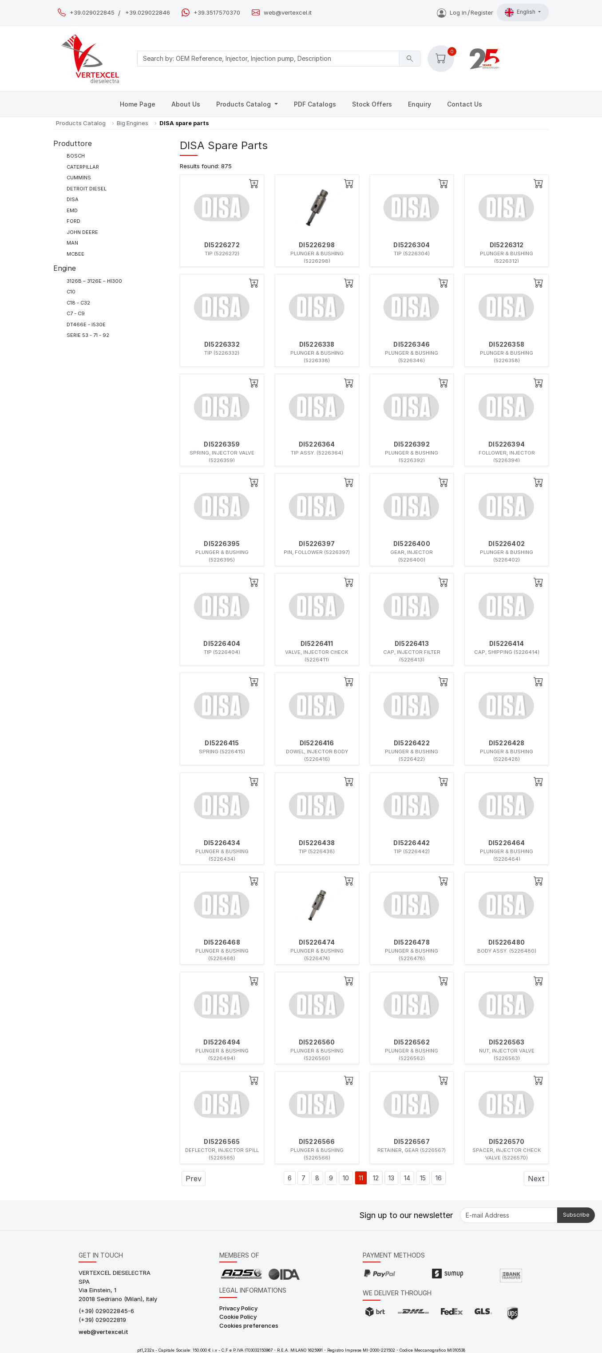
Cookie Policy (238, 1316)
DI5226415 (222, 743)
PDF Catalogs (315, 104)
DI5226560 (317, 1042)
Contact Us (464, 104)
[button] (441, 58)
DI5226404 (221, 643)
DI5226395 (222, 543)
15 (423, 1178)
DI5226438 (317, 843)
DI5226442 (411, 843)
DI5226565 (222, 1141)
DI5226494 (221, 1042)
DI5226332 (222, 344)
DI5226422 (412, 743)
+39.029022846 (147, 13)
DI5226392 (412, 444)
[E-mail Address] (509, 1215)
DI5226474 (317, 942)
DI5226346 (411, 344)
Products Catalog (244, 104)
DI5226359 (222, 444)
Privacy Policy (238, 1308)
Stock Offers (372, 104)
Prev (194, 1178)
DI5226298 (317, 245)
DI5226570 (507, 1141)
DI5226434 (222, 843)
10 (346, 1178)
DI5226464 (506, 843)
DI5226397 (317, 543)
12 (376, 1178)
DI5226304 (411, 245)
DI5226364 (317, 444)
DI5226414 (506, 643)
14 (407, 1178)
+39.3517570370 (217, 13)
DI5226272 (222, 245)
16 (439, 1178)
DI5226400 (411, 543)
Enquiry (419, 104)
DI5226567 (412, 1141)
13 (391, 1178)
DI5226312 (507, 245)
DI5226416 (317, 743)
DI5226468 (222, 942)
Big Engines (132, 123)
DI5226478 (412, 942)
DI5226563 (507, 1042)
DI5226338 (317, 344)
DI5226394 (506, 444)
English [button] (521, 12)
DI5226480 (506, 942)
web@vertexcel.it (288, 13)
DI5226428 (507, 743)
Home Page (137, 104)
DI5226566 (317, 1141)
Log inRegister (465, 12)
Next (536, 1178)
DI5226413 (412, 643)
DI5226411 (317, 643)
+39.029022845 (92, 13)
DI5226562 (412, 1042)
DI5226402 (506, 543)
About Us (185, 104)
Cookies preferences (248, 1325)
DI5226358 (506, 344)
